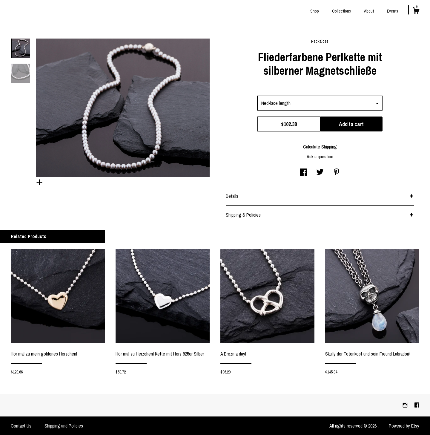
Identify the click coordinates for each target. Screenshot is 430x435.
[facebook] (416, 405)
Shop (314, 11)
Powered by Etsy (404, 425)
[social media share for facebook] (303, 172)
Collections (341, 11)
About (369, 11)
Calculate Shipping (320, 146)
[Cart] (416, 11)
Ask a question (320, 156)
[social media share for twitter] (320, 172)
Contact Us (21, 425)
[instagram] (405, 405)
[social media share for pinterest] (336, 172)
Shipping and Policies (63, 425)
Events (392, 11)
